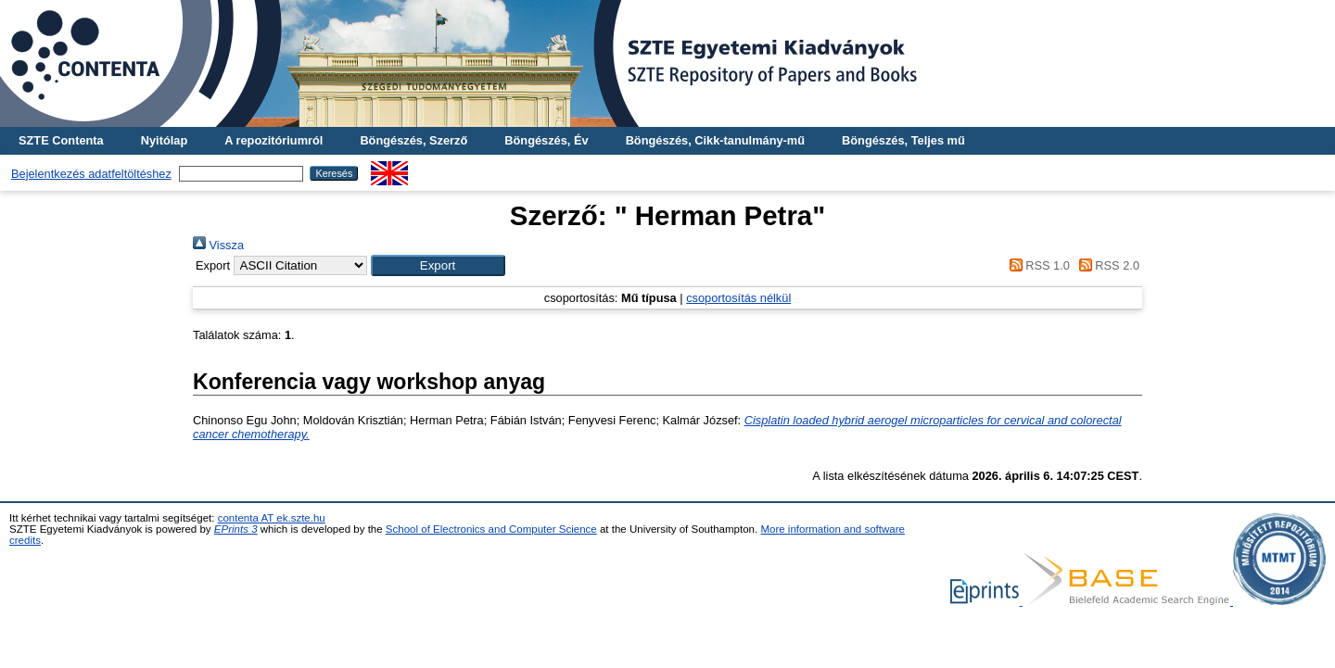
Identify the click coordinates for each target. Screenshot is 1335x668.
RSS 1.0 (1036, 265)
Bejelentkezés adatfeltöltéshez (91, 174)
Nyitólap (164, 140)
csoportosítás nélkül (738, 298)
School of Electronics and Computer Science (491, 529)
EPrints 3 (236, 529)
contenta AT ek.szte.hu (271, 517)
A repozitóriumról (273, 140)
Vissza (218, 245)
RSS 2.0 (1106, 265)
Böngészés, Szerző (413, 140)
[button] (438, 265)
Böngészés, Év (546, 140)
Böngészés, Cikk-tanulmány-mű (715, 140)
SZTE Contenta (61, 140)
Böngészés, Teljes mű (903, 140)
